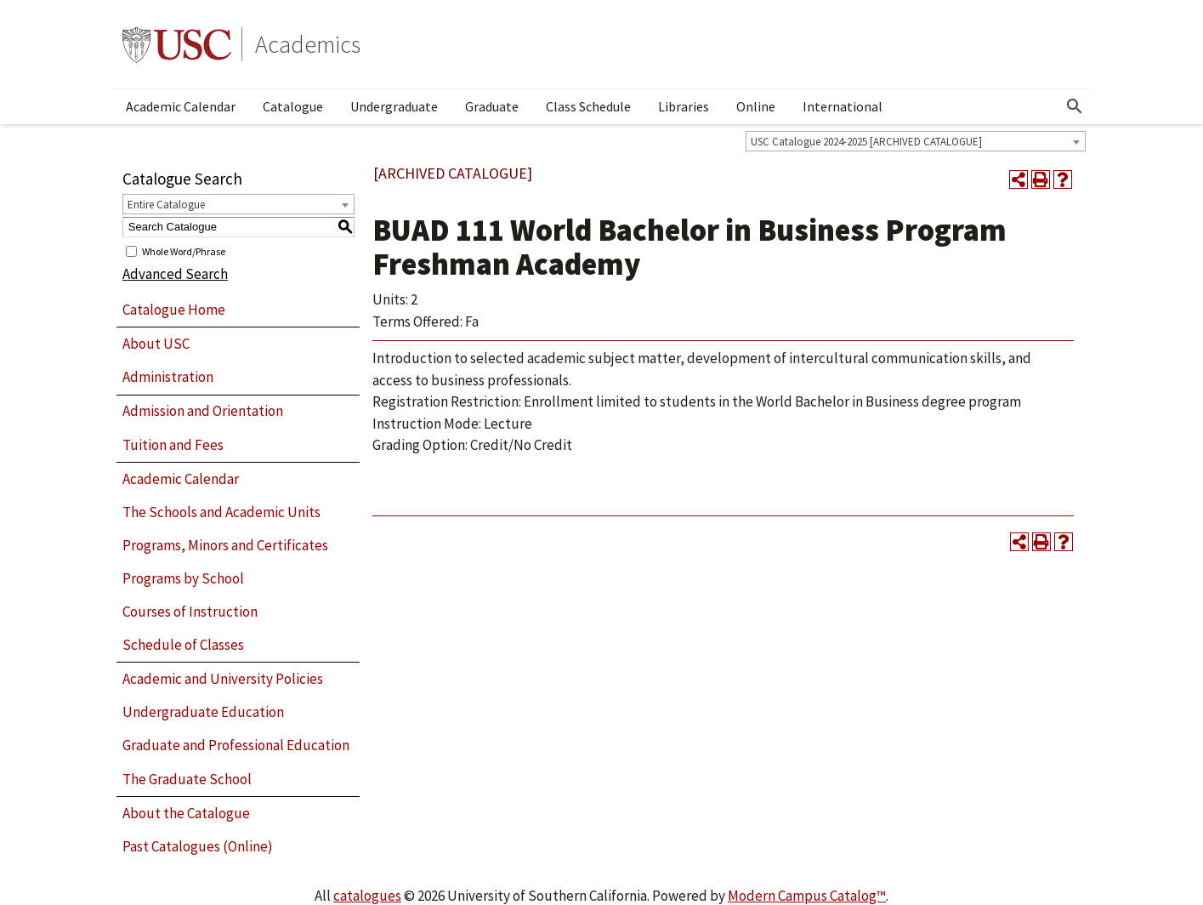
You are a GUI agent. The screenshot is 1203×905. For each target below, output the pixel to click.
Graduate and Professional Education (235, 745)
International (842, 106)
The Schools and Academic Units (221, 512)
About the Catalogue (186, 813)
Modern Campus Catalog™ (807, 895)
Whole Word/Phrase (183, 250)
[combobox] (916, 141)
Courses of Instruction (190, 611)
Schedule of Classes (183, 644)
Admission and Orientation (202, 410)
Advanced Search (175, 274)
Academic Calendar (180, 106)
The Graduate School (187, 779)
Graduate (492, 106)
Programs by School (183, 578)
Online (755, 106)
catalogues (367, 895)
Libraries (683, 106)
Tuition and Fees (173, 444)
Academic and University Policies (222, 678)
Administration (167, 376)
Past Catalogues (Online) (197, 846)
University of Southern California (176, 44)
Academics (307, 44)
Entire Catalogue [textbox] (166, 204)
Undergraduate (394, 106)
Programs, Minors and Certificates (225, 545)
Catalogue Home (173, 309)
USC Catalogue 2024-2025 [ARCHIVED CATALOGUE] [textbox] (866, 141)
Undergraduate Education (203, 712)
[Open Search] (1075, 106)
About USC (156, 343)
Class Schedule (588, 106)
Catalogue (293, 106)
